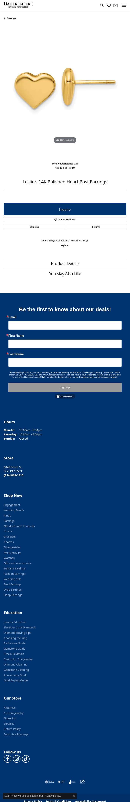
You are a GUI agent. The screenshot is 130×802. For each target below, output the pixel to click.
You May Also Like (65, 274)
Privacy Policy (52, 795)
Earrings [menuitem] (9, 521)
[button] (102, 5)
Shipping (34, 226)
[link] (115, 5)
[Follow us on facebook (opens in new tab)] (7, 759)
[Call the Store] (13, 475)
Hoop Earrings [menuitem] (13, 595)
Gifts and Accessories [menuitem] (17, 563)
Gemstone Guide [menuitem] (14, 648)
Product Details (65, 263)
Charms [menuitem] (9, 542)
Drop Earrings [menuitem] (13, 589)
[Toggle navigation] (124, 5)
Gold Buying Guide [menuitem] (16, 680)
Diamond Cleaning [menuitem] (15, 664)
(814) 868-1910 (65, 167)
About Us (10, 708)
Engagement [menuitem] (12, 505)
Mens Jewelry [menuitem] (12, 552)
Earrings (11, 18)
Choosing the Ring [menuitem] (15, 638)
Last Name (16, 354)
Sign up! (65, 387)
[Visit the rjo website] (82, 782)
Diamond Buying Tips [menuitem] (17, 632)
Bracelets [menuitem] (10, 536)
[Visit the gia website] (49, 782)
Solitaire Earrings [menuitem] (15, 568)
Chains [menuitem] (8, 531)
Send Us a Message (16, 734)
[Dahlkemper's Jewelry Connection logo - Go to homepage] (18, 5)
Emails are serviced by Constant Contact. (98, 377)
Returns (96, 226)
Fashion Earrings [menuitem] (14, 574)
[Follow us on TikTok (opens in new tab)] (26, 759)
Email (12, 317)
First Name (16, 335)
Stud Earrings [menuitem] (12, 584)
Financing (10, 718)
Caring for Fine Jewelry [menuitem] (18, 659)
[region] (65, 92)
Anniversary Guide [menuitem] (15, 675)
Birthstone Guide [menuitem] (15, 643)
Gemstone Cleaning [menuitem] (16, 670)
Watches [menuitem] (9, 558)
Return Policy (12, 729)
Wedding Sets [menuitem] (12, 579)
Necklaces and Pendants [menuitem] (19, 526)
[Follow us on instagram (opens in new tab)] (16, 759)
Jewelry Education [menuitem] (15, 622)
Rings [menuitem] (7, 515)
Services (9, 723)
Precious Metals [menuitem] (14, 654)
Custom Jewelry (13, 713)
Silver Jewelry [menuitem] (12, 547)
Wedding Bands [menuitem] (14, 510)
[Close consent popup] (74, 796)
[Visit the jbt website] (61, 782)
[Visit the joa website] (72, 782)
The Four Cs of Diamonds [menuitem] (20, 627)
